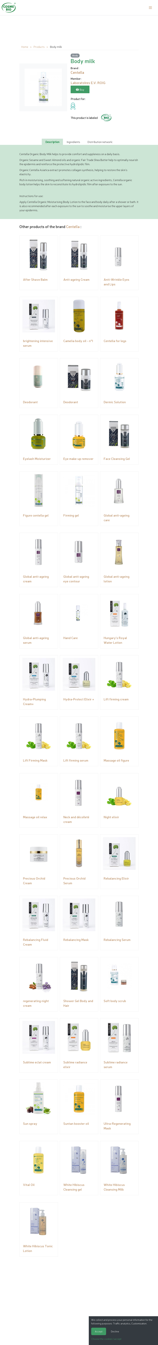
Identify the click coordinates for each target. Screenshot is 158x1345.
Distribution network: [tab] (100, 141)
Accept (98, 1331)
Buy (80, 89)
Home (24, 47)
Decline (115, 1331)
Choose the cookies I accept (106, 1338)
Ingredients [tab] (73, 141)
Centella (73, 226)
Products (39, 47)
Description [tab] (52, 141)
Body (75, 55)
